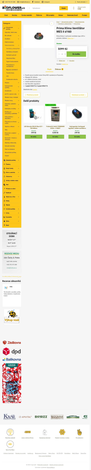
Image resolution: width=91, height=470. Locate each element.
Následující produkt (79, 95)
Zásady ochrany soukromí (56, 465)
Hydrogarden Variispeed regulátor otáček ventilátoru (77, 127)
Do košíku (76, 54)
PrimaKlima (65, 64)
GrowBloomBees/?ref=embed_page (11, 276)
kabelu (35, 89)
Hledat (64, 8)
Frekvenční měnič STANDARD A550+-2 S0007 (55, 127)
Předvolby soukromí (42, 465)
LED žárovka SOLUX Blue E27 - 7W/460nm (33, 127)
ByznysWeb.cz (51, 467)
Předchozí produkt (31, 95)
